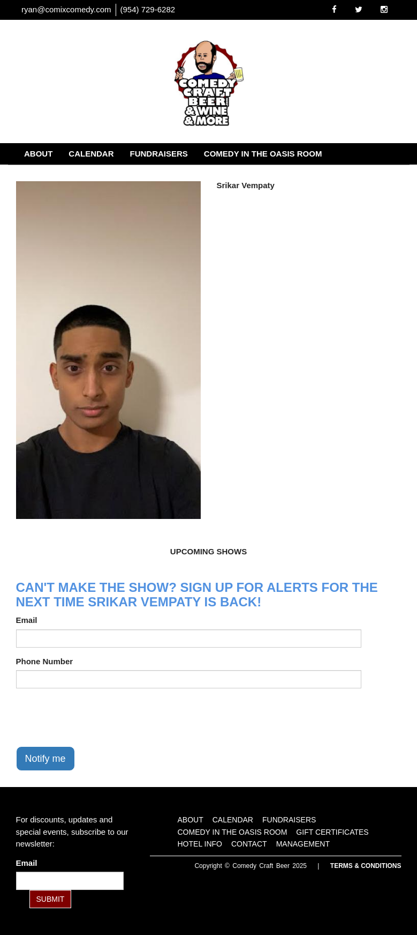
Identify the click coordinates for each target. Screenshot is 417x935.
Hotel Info (142, 175)
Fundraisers (159, 153)
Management (267, 175)
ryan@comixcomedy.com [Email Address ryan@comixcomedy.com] (66, 9)
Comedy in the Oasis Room (263, 153)
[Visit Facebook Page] (334, 9)
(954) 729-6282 (148, 9)
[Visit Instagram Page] (384, 9)
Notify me (45, 758)
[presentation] (97, 717)
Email (26, 620)
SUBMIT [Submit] (50, 899)
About (38, 153)
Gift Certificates (63, 175)
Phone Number (44, 661)
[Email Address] (70, 881)
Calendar (91, 153)
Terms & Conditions (365, 866)
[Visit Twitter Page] (358, 9)
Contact (202, 175)
